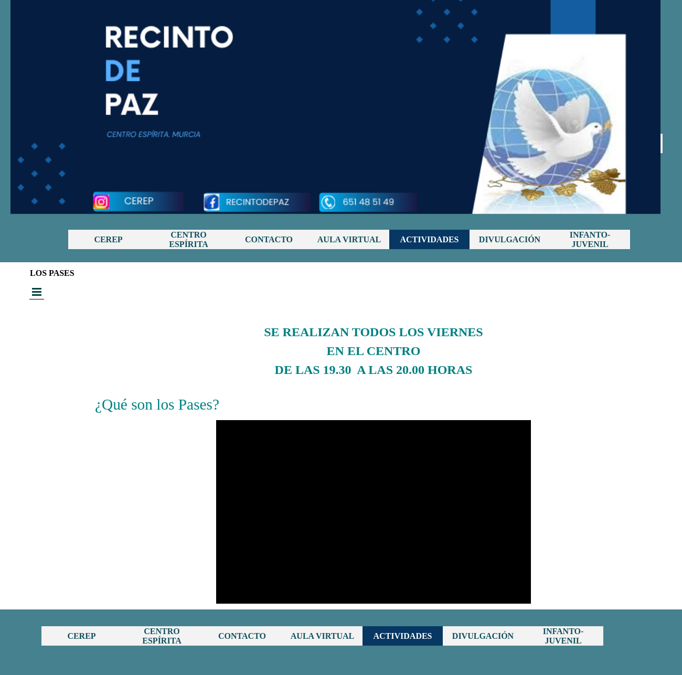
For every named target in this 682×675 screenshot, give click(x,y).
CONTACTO (269, 239)
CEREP (108, 239)
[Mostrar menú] (36, 291)
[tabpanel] (373, 337)
